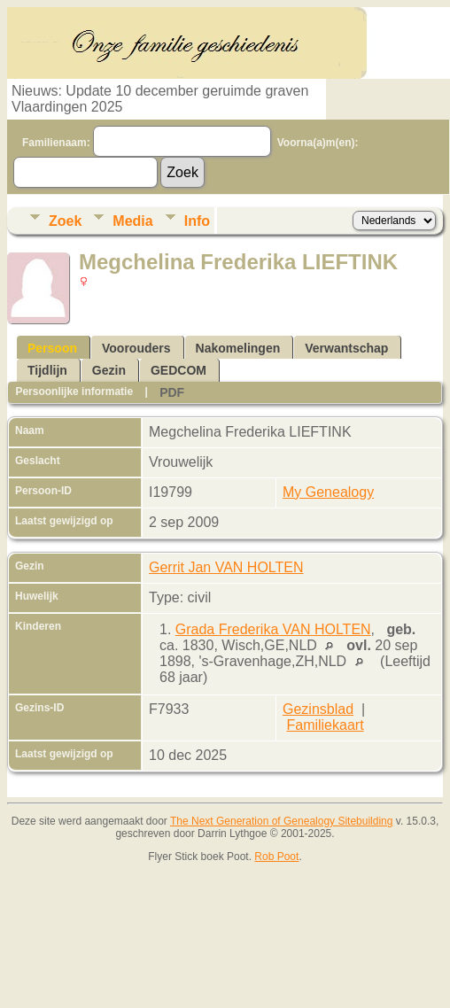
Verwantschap (346, 348)
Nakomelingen (238, 348)
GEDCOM (178, 370)
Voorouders (136, 348)
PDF (171, 392)
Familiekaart (324, 725)
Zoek (65, 221)
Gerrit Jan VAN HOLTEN (226, 567)
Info (197, 221)
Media (132, 221)
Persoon (52, 348)
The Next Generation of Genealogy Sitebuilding (281, 821)
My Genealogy (328, 492)
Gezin (109, 370)
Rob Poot (276, 856)
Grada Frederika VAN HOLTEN (273, 629)
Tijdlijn (47, 370)
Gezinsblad (318, 709)
